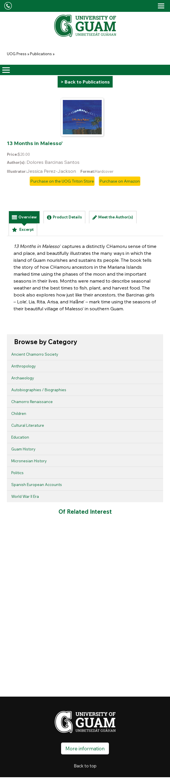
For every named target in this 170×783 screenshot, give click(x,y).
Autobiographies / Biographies (38, 389)
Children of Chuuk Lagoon (15, 557)
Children (18, 413)
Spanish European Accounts (36, 484)
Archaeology (22, 378)
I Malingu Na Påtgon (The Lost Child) (41, 549)
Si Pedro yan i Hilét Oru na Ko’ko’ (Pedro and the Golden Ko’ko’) (68, 558)
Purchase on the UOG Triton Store (62, 181)
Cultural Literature (27, 425)
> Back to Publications (85, 82)
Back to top (85, 764)
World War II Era (25, 496)
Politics (17, 472)
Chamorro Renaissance (32, 401)
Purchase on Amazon (119, 181)
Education (20, 437)
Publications (41, 53)
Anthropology (23, 366)
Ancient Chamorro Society (34, 354)
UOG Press (17, 53)
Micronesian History (29, 461)
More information (85, 747)
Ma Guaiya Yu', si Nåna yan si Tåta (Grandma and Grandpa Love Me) (95, 565)
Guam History (23, 449)
